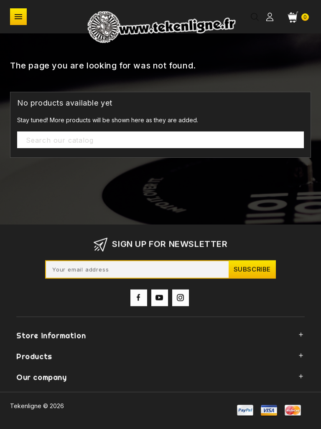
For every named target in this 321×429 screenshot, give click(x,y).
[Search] (160, 140)
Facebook (138, 300)
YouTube (159, 300)
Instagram (180, 300)
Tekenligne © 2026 (37, 405)
